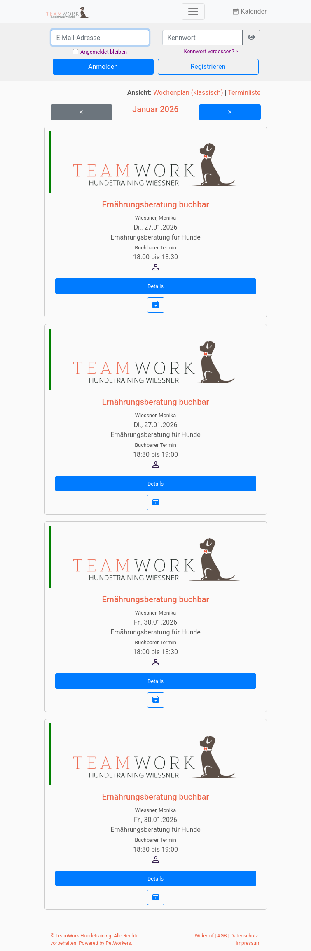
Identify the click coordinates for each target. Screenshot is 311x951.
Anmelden (103, 66)
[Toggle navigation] (193, 11)
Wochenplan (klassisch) (188, 92)
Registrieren (207, 66)
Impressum (248, 943)
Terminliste (244, 92)
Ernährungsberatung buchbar (155, 204)
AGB (222, 936)
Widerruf (204, 936)
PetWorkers (118, 943)
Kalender (249, 11)
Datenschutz (244, 936)
